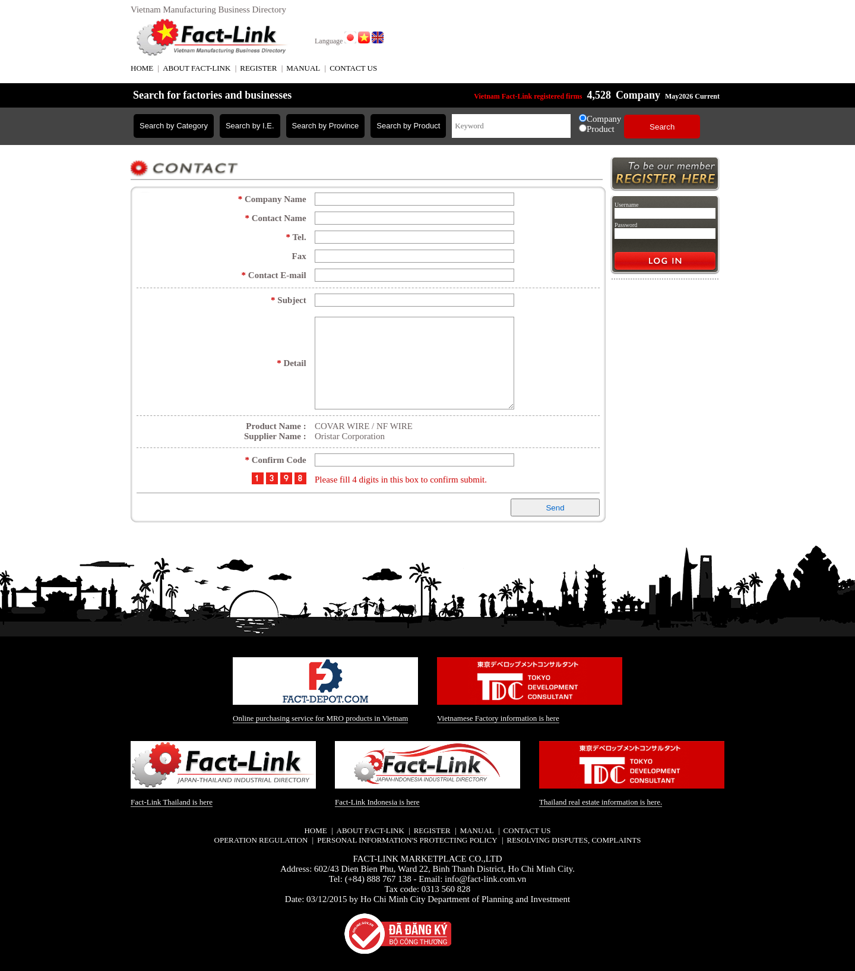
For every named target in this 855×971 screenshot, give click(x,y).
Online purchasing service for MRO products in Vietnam (320, 717)
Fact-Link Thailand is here (172, 800)
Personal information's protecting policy (407, 839)
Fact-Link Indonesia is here (377, 801)
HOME (142, 68)
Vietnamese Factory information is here (498, 717)
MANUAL (303, 68)
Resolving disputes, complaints (573, 839)
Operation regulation (261, 839)
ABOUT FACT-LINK (196, 68)
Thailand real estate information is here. (600, 801)
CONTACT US (353, 68)
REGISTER (258, 68)
